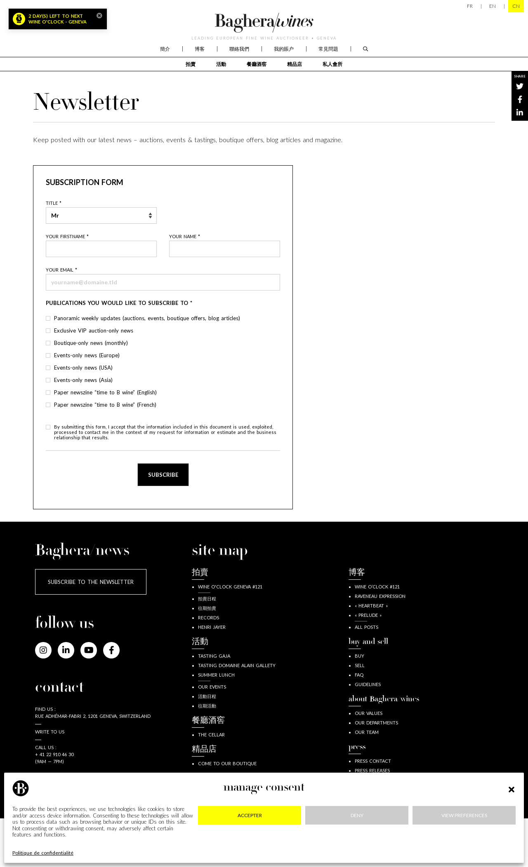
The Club (209, 792)
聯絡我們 (239, 49)
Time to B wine (373, 798)
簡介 (165, 49)
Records (208, 617)
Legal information (82, 842)
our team (367, 732)
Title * (53, 203)
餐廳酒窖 (256, 64)
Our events (212, 686)
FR (470, 6)
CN (516, 6)
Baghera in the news (381, 789)
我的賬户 (284, 49)
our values (368, 713)
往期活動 (207, 705)
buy (359, 655)
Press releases (372, 770)
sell (360, 665)
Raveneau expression (380, 596)
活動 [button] (221, 64)
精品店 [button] (294, 64)
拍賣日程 (207, 598)
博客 (200, 49)
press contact (373, 761)
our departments (376, 722)
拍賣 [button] (191, 64)
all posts (366, 627)
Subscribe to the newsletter (91, 582)
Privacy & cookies (174, 842)
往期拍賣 (207, 608)
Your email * (61, 269)
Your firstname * (67, 236)
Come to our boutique (227, 763)
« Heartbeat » (371, 605)
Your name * (184, 236)
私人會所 (332, 64)
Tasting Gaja (214, 655)
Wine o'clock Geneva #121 (230, 586)
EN (492, 6)
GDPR (248, 842)
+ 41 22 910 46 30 (54, 754)
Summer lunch (216, 674)
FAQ (359, 674)
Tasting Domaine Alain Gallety (237, 665)
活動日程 (207, 696)
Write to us (49, 731)
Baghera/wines (264, 22)
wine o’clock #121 (377, 586)
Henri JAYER (212, 627)
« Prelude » (368, 615)
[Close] (99, 16)
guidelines (368, 684)
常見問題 (328, 49)
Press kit (365, 780)
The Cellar (211, 734)
